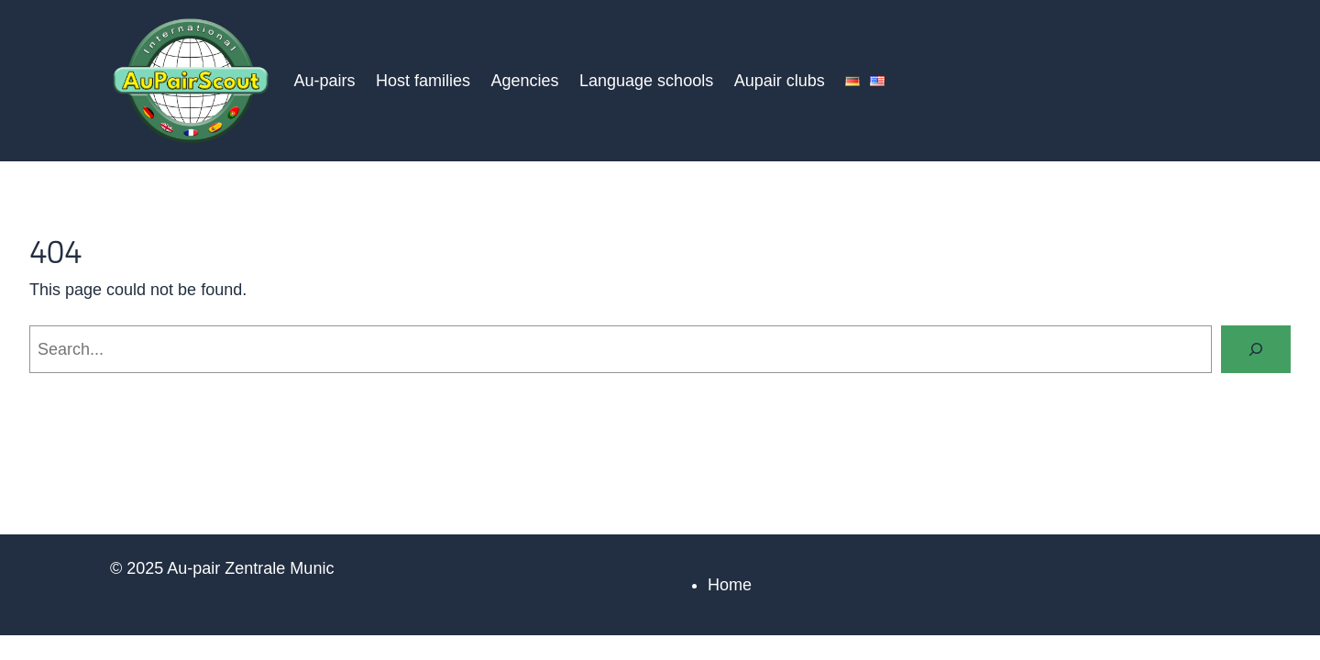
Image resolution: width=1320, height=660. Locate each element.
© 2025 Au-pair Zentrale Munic (222, 568)
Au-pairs (324, 81)
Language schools (646, 81)
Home (730, 585)
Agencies (524, 81)
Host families (423, 81)
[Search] (1256, 349)
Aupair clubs (779, 81)
